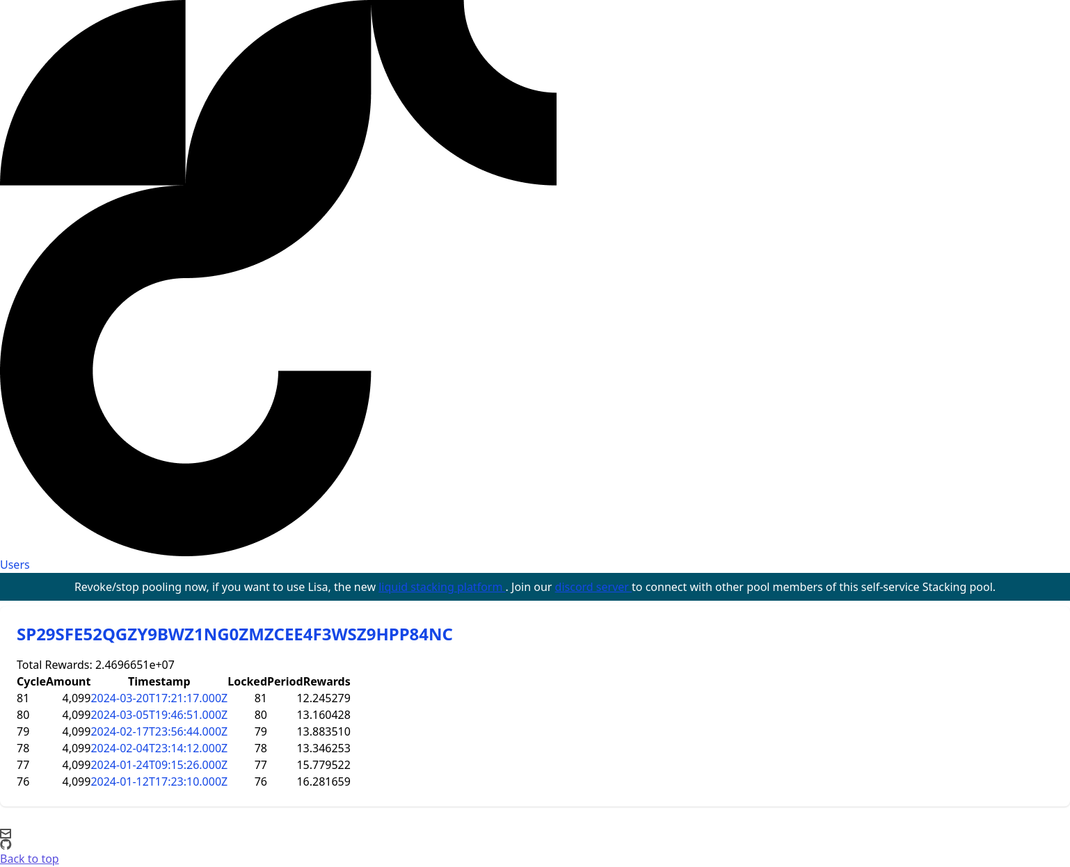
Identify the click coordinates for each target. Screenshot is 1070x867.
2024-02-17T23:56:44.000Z (158, 731)
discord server (593, 586)
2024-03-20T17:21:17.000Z (158, 698)
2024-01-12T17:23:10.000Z (158, 781)
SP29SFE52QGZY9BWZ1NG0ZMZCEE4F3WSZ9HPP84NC (235, 633)
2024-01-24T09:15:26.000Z (158, 764)
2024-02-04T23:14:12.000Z (158, 748)
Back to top (29, 858)
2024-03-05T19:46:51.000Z (158, 714)
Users (15, 564)
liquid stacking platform (441, 586)
